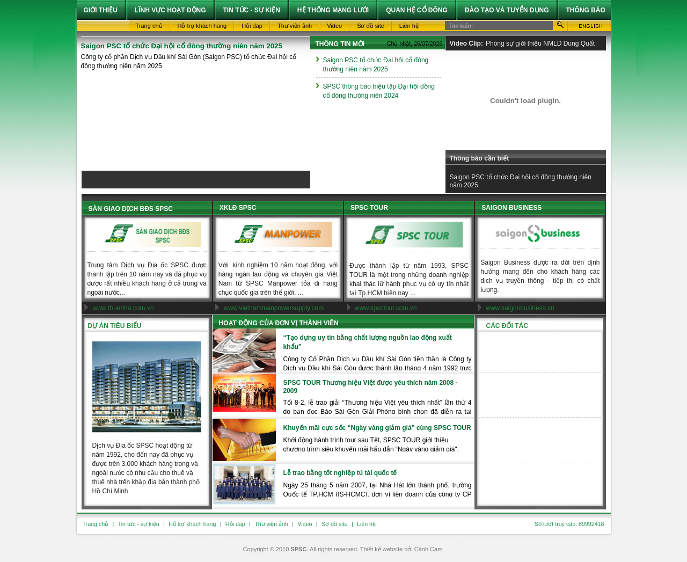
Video (304, 524)
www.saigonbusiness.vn (520, 308)
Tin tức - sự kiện (138, 524)
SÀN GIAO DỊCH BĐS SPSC (131, 209)
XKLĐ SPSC (238, 207)
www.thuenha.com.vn (123, 308)
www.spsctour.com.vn (385, 308)
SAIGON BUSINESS (511, 207)
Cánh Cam (428, 549)
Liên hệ (366, 524)
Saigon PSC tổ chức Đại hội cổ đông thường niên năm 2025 (181, 46)
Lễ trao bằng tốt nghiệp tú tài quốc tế (340, 473)
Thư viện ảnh (271, 524)
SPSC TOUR (369, 207)
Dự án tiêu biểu (115, 326)
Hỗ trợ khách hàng (192, 524)
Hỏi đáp (235, 524)
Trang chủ (96, 524)
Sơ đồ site (334, 524)
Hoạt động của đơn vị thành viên (279, 323)
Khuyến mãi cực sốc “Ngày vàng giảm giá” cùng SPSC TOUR (377, 428)
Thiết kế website (381, 549)
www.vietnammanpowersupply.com (274, 308)
